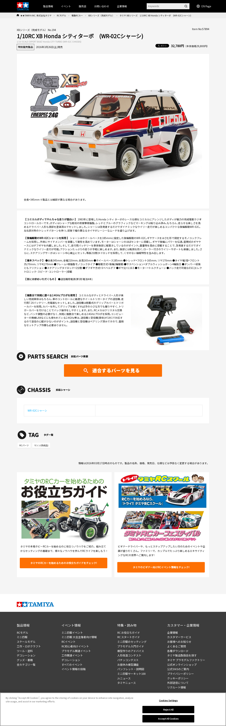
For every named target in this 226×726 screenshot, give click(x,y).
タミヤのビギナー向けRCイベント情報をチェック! (161, 567)
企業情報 (172, 632)
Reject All (168, 709)
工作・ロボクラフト (29, 646)
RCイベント (68, 641)
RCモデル (61, 15)
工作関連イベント (72, 655)
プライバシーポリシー (180, 673)
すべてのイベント (72, 664)
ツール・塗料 (25, 651)
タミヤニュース (126, 683)
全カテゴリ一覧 (26, 664)
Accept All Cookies (168, 718)
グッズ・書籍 (25, 660)
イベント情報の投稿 (73, 669)
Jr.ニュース (124, 678)
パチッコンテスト (128, 660)
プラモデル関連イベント (76, 651)
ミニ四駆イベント (72, 632)
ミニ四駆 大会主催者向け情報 (79, 637)
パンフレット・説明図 (130, 669)
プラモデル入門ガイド (130, 646)
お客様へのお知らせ (179, 641)
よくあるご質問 (176, 646)
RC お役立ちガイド (128, 632)
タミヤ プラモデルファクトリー (186, 660)
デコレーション (26, 655)
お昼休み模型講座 (128, 664)
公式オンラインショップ (182, 664)
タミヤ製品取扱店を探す (182, 655)
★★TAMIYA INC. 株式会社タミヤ (36, 15)
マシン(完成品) (41, 445)
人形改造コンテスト (129, 655)
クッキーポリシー (178, 678)
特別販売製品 (25, 47)
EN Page (204, 6)
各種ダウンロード (178, 651)
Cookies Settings (168, 700)
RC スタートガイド (128, 637)
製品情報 (48, 6)
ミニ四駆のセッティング (132, 641)
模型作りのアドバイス (130, 651)
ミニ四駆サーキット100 (131, 673)
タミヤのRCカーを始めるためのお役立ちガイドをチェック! (63, 563)
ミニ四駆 (22, 637)
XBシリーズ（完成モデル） (101, 15)
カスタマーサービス (179, 637)
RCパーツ (24, 445)
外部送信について (178, 683)
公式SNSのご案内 (178, 669)
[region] (113, 709)
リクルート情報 (176, 687)
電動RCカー (77, 15)
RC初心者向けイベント (75, 646)
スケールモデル (26, 641)
